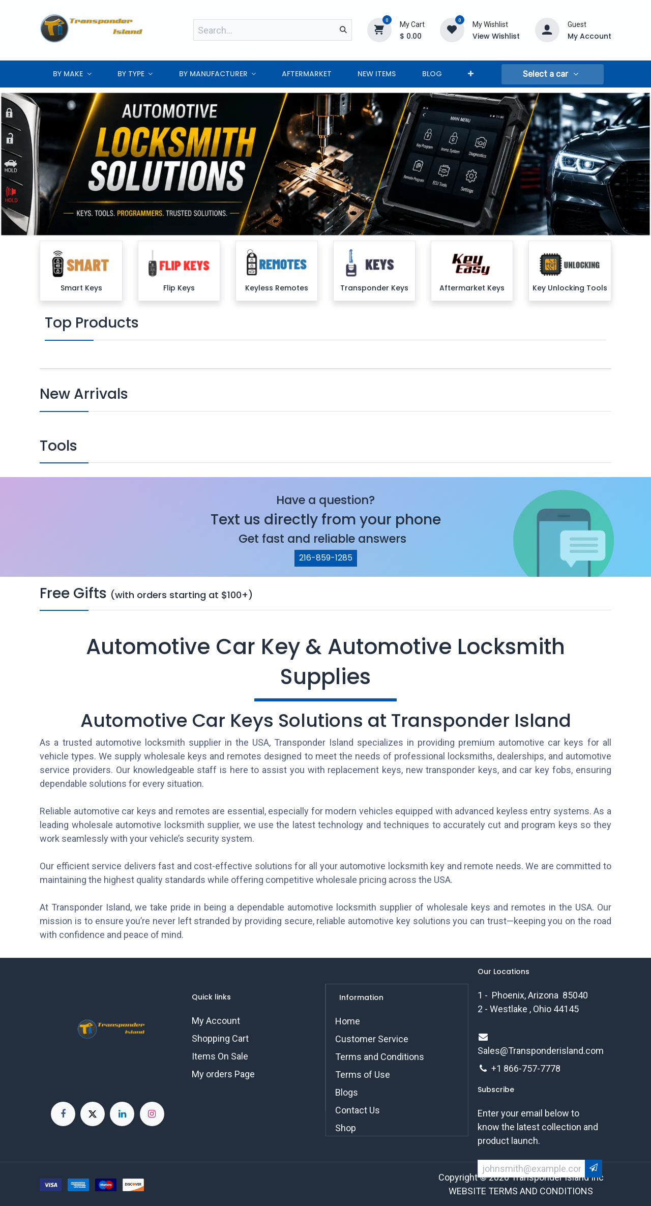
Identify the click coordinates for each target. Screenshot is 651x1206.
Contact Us (357, 1110)
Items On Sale (220, 1056)
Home (347, 1021)
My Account (216, 1020)
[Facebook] (63, 1114)
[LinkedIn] (122, 1114)
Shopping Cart (220, 1038)
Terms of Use (362, 1074)
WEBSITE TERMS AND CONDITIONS (521, 1191)
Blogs (346, 1092)
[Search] (343, 30)
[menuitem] (72, 74)
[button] (552, 74)
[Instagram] (152, 1114)
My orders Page (223, 1074)
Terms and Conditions (379, 1056)
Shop (345, 1128)
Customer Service (371, 1039)
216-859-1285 (325, 558)
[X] (92, 1114)
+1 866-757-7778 (525, 1068)
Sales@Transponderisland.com (541, 1050)
